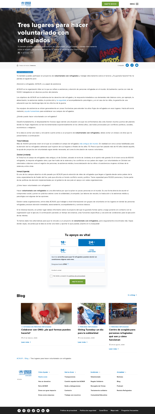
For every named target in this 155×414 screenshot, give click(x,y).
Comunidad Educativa (99, 395)
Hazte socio (77, 282)
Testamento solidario (99, 390)
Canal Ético (103, 411)
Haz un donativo (44, 381)
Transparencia (70, 377)
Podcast (120, 386)
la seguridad (61, 100)
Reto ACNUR (43, 386)
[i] (67, 264)
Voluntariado (96, 377)
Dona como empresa (46, 395)
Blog (26, 358)
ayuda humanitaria (32, 111)
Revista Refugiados (124, 390)
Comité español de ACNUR (75, 381)
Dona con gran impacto (47, 390)
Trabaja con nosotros (73, 395)
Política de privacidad (68, 411)
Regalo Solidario (97, 381)
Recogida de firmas (98, 386)
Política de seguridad (88, 411)
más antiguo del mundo (89, 144)
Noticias (120, 377)
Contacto (68, 390)
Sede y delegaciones (73, 386)
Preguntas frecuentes (129, 411)
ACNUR (20, 358)
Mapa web (114, 411)
